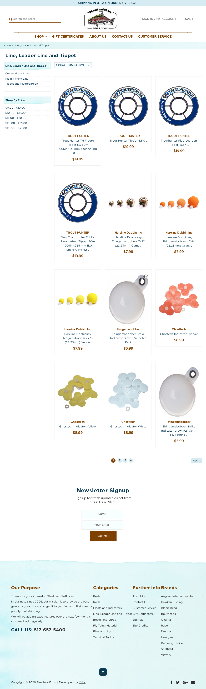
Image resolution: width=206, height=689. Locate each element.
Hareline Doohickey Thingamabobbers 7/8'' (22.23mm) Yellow (77, 338)
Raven (165, 625)
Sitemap (138, 620)
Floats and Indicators (107, 608)
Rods (96, 602)
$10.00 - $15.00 (15, 113)
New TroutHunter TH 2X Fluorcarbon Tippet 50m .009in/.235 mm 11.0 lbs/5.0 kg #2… (78, 243)
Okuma (166, 620)
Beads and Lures (104, 620)
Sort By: (60, 65)
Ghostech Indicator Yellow (77, 426)
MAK (82, 682)
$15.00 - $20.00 (15, 118)
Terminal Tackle (103, 637)
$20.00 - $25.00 (16, 123)
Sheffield (167, 649)
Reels (96, 596)
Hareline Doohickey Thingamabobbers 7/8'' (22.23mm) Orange (179, 241)
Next (197, 460)
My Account (166, 19)
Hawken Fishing (172, 602)
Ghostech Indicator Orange (179, 334)
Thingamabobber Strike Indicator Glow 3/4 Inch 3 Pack (128, 338)
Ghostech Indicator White (128, 426)
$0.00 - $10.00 (15, 108)
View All (166, 655)
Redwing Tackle (172, 643)
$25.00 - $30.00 (16, 128)
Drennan (167, 631)
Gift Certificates (68, 36)
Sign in (147, 19)
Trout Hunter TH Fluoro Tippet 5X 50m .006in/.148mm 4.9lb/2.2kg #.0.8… (78, 147)
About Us (97, 36)
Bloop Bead (169, 608)
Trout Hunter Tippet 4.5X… (128, 140)
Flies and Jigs (102, 631)
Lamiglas (167, 637)
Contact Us (122, 36)
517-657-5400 (50, 630)
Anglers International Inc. (178, 596)
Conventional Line (17, 74)
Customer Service (155, 36)
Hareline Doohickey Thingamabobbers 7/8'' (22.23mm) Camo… (128, 241)
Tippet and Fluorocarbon (21, 84)
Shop (40, 36)
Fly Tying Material (105, 625)
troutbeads (168, 614)
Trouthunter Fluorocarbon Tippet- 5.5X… (179, 142)
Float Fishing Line (16, 79)
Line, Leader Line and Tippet (112, 614)
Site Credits (140, 625)
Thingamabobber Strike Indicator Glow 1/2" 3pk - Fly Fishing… (179, 430)
